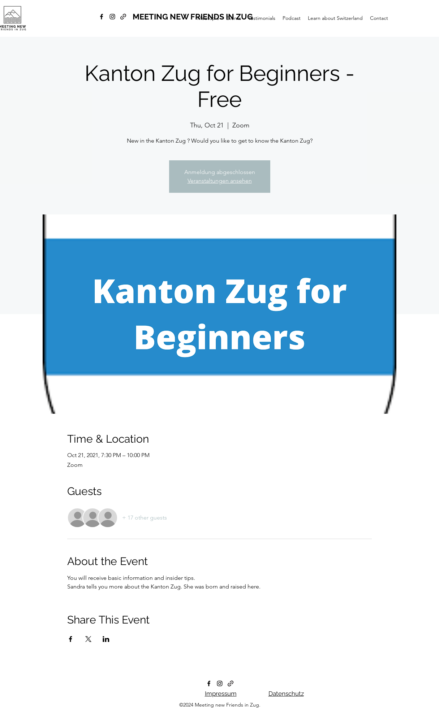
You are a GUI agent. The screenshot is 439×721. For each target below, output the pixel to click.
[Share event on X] (88, 639)
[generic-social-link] (123, 16)
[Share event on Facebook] (70, 639)
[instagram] (112, 16)
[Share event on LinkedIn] (106, 639)
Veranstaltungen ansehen (220, 180)
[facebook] (101, 16)
